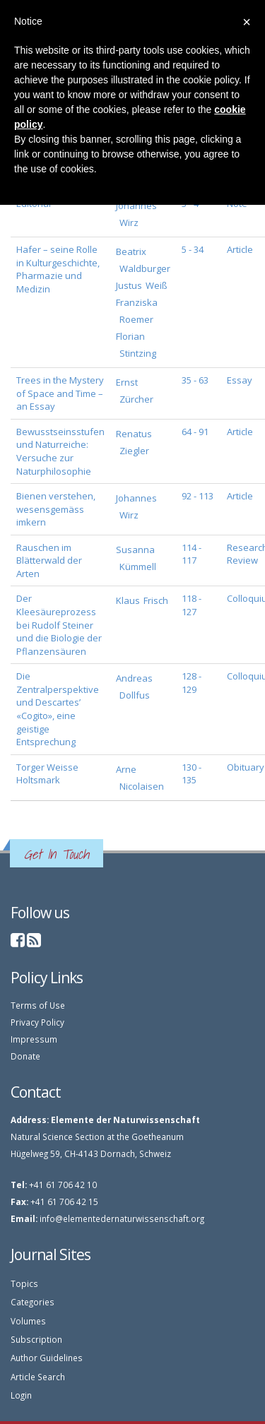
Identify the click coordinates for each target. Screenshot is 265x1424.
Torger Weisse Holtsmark (47, 774)
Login (21, 1395)
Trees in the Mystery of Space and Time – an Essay (60, 393)
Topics (24, 1283)
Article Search (38, 1376)
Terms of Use (38, 1005)
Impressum (34, 1039)
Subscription (36, 1339)
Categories (32, 1301)
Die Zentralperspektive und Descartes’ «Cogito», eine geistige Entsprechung (57, 709)
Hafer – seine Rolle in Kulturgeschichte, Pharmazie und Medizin (58, 269)
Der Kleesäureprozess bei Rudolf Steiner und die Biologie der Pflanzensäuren (59, 624)
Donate (25, 1056)
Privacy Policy (37, 1022)
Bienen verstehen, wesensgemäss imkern (55, 509)
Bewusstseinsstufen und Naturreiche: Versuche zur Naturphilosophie (60, 451)
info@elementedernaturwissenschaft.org (122, 1218)
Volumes (28, 1321)
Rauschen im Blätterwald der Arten (49, 560)
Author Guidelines (47, 1357)
